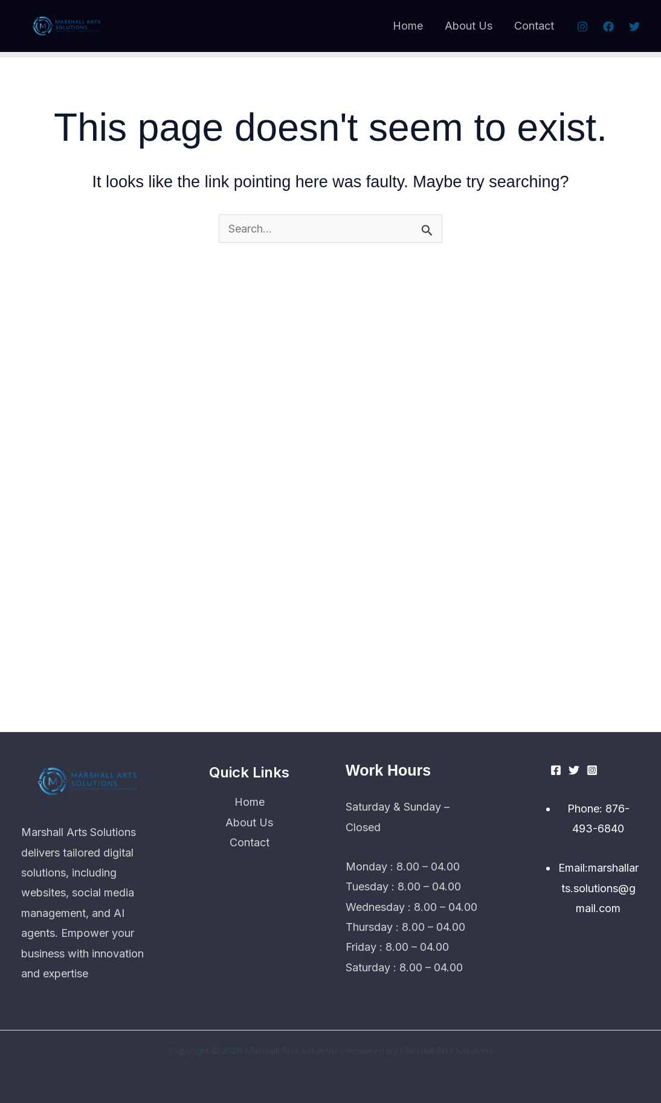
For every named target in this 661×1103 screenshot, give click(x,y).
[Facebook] (608, 26)
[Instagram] (582, 26)
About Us (468, 25)
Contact (534, 25)
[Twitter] (634, 26)
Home (408, 25)
